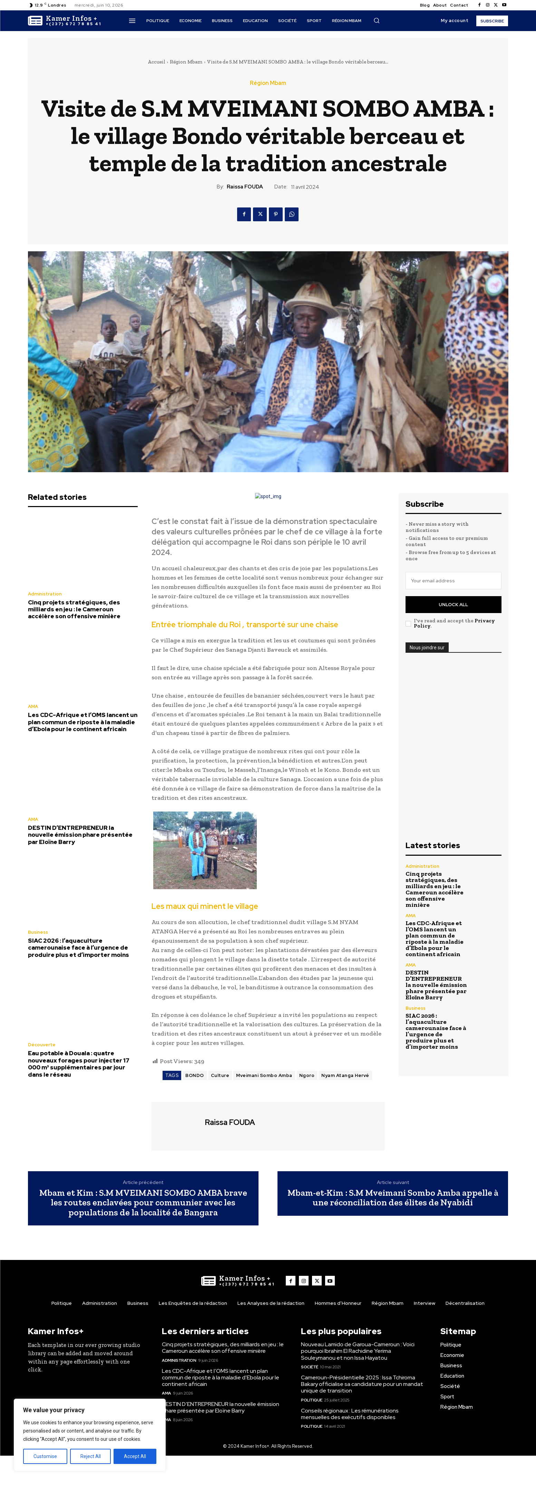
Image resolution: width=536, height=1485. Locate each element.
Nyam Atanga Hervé (345, 1075)
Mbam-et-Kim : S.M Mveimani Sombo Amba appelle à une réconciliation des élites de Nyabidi (393, 1197)
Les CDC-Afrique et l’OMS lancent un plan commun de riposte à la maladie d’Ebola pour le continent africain (82, 722)
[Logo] (64, 21)
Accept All (135, 1456)
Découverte (42, 1044)
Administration (45, 594)
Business (38, 932)
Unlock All (453, 605)
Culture (220, 1075)
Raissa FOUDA (245, 187)
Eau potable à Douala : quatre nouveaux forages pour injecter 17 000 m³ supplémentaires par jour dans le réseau (78, 1063)
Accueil (156, 62)
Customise (45, 1456)
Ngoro (307, 1075)
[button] (376, 20)
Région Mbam (186, 62)
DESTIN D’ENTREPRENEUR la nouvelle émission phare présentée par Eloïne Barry (80, 835)
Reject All (90, 1456)
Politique (311, 1400)
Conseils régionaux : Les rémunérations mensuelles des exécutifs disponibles (350, 1414)
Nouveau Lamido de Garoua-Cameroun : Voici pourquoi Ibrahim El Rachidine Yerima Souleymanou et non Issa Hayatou (358, 1351)
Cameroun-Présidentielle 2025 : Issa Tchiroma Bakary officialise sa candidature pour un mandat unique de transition (362, 1384)
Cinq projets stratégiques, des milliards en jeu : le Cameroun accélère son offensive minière (74, 609)
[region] (90, 1435)
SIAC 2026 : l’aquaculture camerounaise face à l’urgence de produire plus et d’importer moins (78, 948)
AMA (33, 706)
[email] (453, 580)
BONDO (194, 1075)
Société (309, 1367)
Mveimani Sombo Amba (264, 1075)
